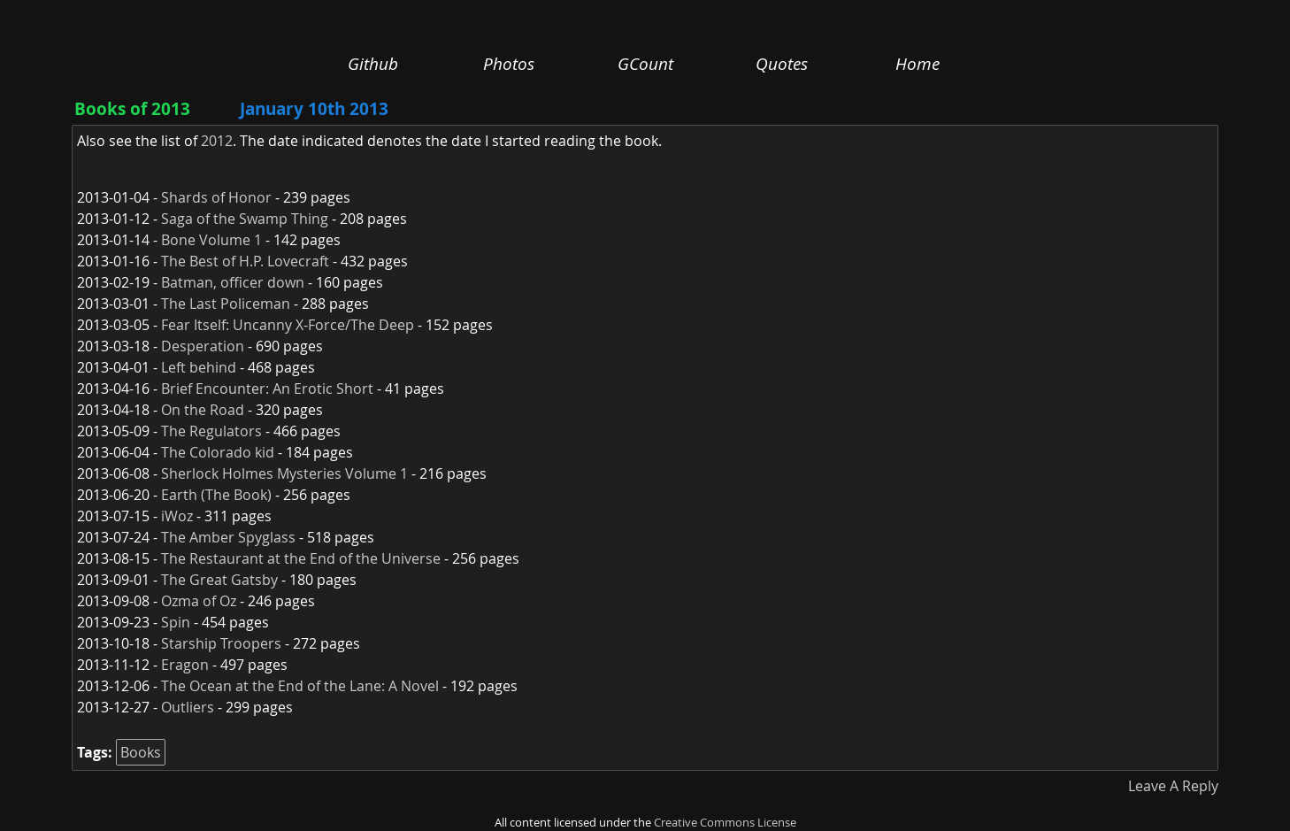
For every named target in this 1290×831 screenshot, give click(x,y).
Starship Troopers (221, 643)
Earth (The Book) (216, 494)
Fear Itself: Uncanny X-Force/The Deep (287, 325)
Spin (175, 622)
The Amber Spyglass (228, 537)
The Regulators (211, 431)
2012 (217, 140)
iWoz (177, 516)
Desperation (202, 346)
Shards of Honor (216, 197)
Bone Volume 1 (211, 240)
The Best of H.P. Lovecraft (245, 261)
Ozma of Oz (198, 601)
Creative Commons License (725, 822)
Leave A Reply (1173, 786)
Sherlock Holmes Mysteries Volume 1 (284, 473)
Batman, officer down (232, 282)
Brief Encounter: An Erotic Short (267, 388)
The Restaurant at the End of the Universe (301, 558)
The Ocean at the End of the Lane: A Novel (300, 686)
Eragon (185, 664)
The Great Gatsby (219, 579)
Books (140, 752)
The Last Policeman (225, 303)
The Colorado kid (217, 452)
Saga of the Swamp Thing (244, 218)
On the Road (202, 409)
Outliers (187, 707)
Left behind (198, 367)
